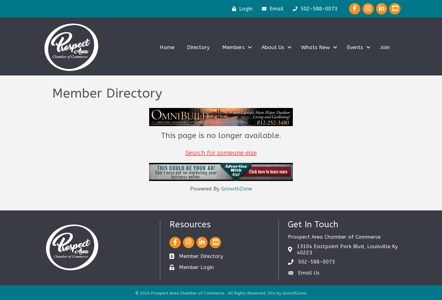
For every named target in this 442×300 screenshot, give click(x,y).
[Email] (271, 8)
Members (233, 47)
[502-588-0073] (313, 8)
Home (167, 47)
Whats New (315, 47)
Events (355, 47)
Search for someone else (221, 152)
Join (385, 47)
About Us (273, 47)
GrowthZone (236, 189)
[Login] (241, 8)
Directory (198, 47)
